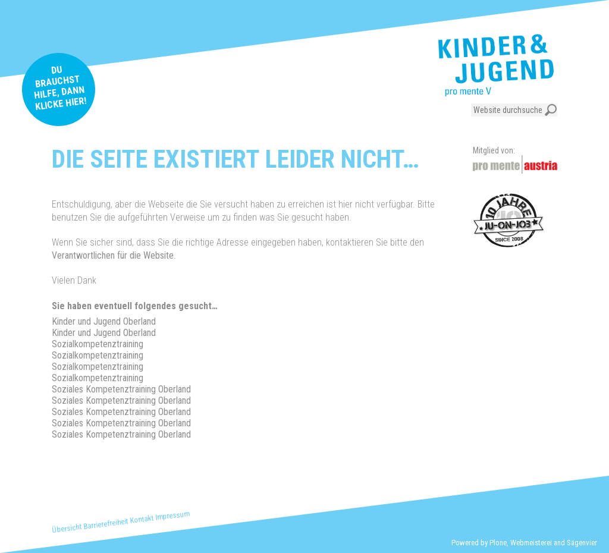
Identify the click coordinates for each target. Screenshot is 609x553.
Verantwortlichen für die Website (113, 255)
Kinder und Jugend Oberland (104, 321)
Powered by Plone (479, 542)
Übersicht (67, 528)
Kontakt (142, 519)
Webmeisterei (531, 542)
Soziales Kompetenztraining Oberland (121, 389)
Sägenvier (582, 542)
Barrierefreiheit (106, 523)
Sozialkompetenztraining (97, 344)
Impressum (172, 515)
